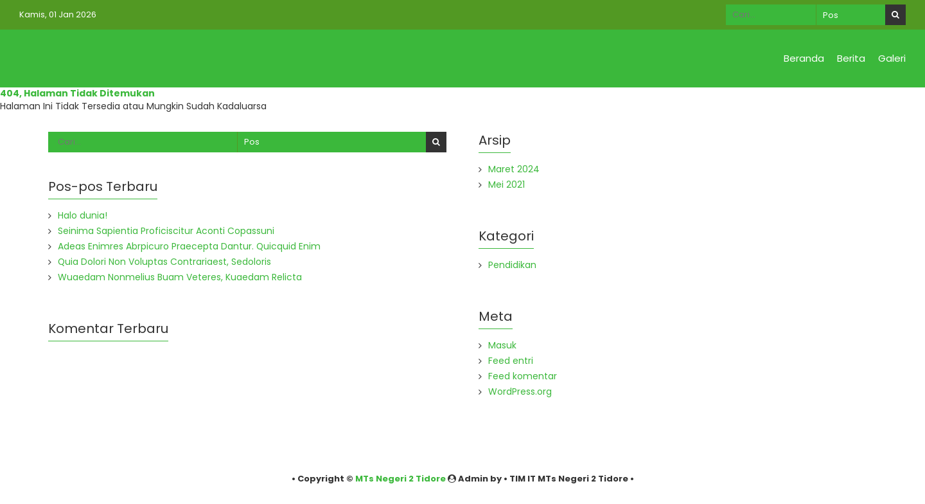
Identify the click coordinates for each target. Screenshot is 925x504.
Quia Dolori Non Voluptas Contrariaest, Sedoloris (165, 261)
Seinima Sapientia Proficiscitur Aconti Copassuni (166, 230)
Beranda (804, 58)
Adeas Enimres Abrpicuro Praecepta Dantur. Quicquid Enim (189, 246)
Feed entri (510, 360)
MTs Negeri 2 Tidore (400, 479)
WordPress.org (520, 391)
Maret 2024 (514, 169)
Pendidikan (512, 264)
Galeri (892, 58)
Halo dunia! (82, 215)
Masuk (502, 345)
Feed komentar (522, 376)
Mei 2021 (506, 184)
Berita (851, 58)
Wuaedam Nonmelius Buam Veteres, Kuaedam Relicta (180, 277)
